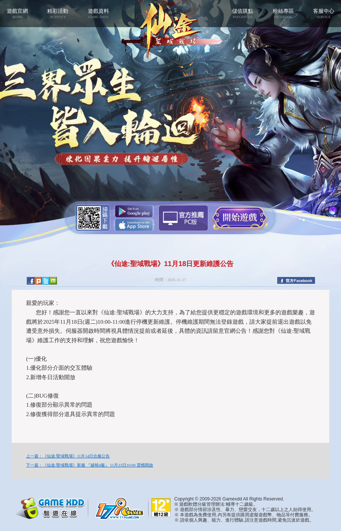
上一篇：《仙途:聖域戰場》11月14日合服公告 (68, 456)
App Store (134, 225)
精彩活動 (58, 13)
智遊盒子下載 (183, 218)
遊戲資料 (98, 13)
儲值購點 (243, 13)
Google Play (134, 211)
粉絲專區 (283, 13)
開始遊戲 (240, 217)
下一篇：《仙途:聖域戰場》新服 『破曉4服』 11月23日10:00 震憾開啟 (89, 465)
